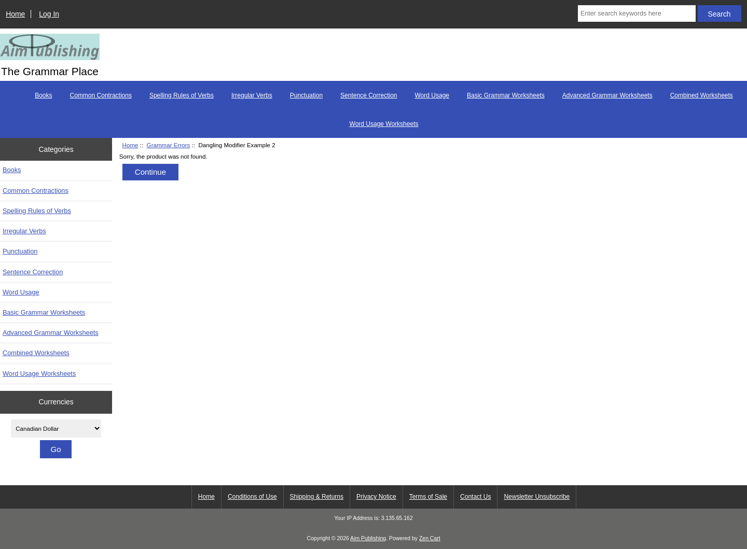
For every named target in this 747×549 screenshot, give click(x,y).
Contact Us (475, 496)
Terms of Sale (428, 496)
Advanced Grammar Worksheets (607, 95)
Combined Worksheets (701, 95)
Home (15, 14)
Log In (49, 14)
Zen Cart (429, 538)
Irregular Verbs (251, 95)
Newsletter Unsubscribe (537, 496)
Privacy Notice (376, 496)
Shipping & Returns (316, 496)
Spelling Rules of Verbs (181, 95)
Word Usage (432, 95)
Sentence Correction (368, 95)
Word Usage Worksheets (384, 124)
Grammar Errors (168, 145)
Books (43, 95)
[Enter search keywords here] (637, 13)
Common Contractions (101, 95)
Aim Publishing (368, 538)
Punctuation (306, 95)
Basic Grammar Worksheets (506, 95)
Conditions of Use (252, 496)
